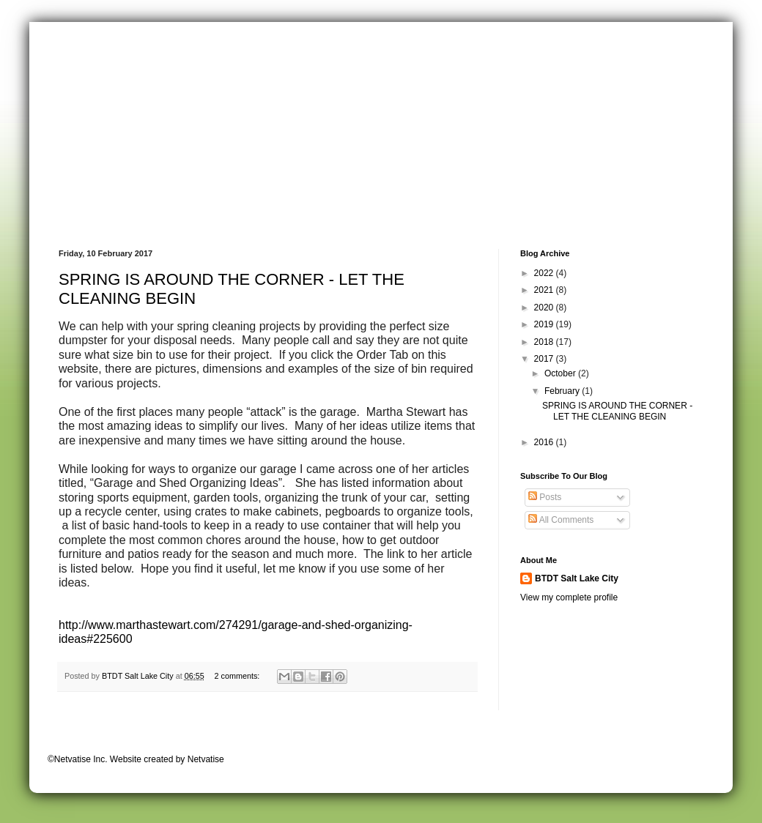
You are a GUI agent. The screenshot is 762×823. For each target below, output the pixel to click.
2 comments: (238, 675)
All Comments (560, 520)
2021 (545, 290)
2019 (545, 324)
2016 (545, 442)
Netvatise (206, 759)
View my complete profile (569, 597)
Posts (544, 497)
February (563, 391)
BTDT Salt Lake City (576, 578)
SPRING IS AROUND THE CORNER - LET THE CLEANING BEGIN (617, 411)
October (561, 373)
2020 (545, 307)
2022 (545, 273)
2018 (545, 342)
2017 (545, 359)
